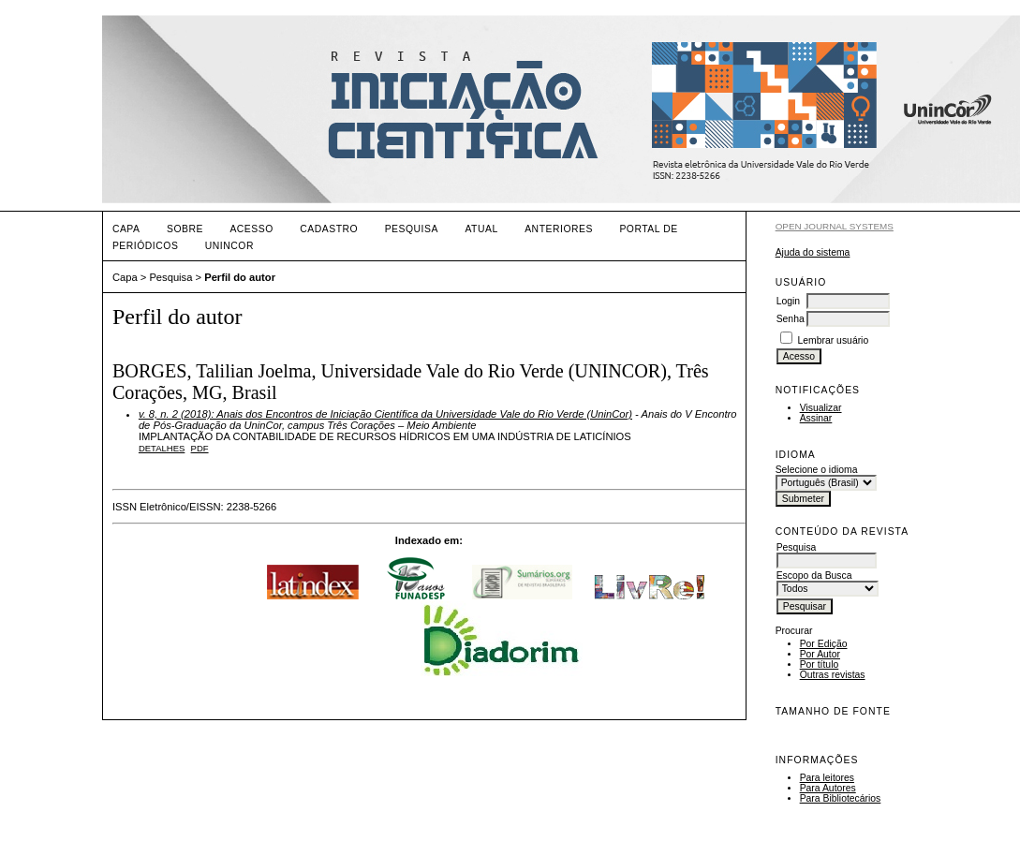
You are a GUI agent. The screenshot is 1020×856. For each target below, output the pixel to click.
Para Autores (828, 788)
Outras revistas (832, 675)
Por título (819, 664)
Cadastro (329, 229)
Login (788, 301)
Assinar (816, 418)
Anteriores (559, 229)
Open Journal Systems (835, 226)
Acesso (251, 229)
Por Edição (824, 644)
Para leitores (827, 778)
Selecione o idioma (817, 470)
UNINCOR (229, 246)
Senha (790, 319)
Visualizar (821, 408)
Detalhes (162, 448)
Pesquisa (411, 229)
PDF (200, 448)
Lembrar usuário (833, 340)
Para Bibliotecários (840, 798)
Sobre (185, 229)
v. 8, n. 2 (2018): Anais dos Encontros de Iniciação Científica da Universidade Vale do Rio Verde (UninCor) (385, 414)
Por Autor (820, 654)
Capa (126, 229)
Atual (481, 229)
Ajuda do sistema (813, 252)
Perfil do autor (239, 277)
